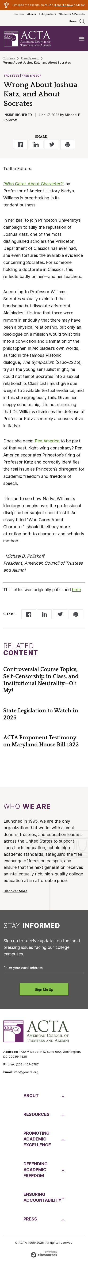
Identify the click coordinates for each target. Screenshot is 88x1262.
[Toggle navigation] (81, 38)
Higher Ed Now (63, 5)
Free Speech (30, 58)
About (31, 1095)
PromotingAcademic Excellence (37, 1139)
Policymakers (47, 14)
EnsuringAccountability (41, 1197)
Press (73, 21)
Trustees (18, 14)
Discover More (15, 891)
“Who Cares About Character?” (33, 183)
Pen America (47, 440)
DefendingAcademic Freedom (35, 1169)
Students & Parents (72, 14)
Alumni (31, 14)
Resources (36, 1114)
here (76, 589)
